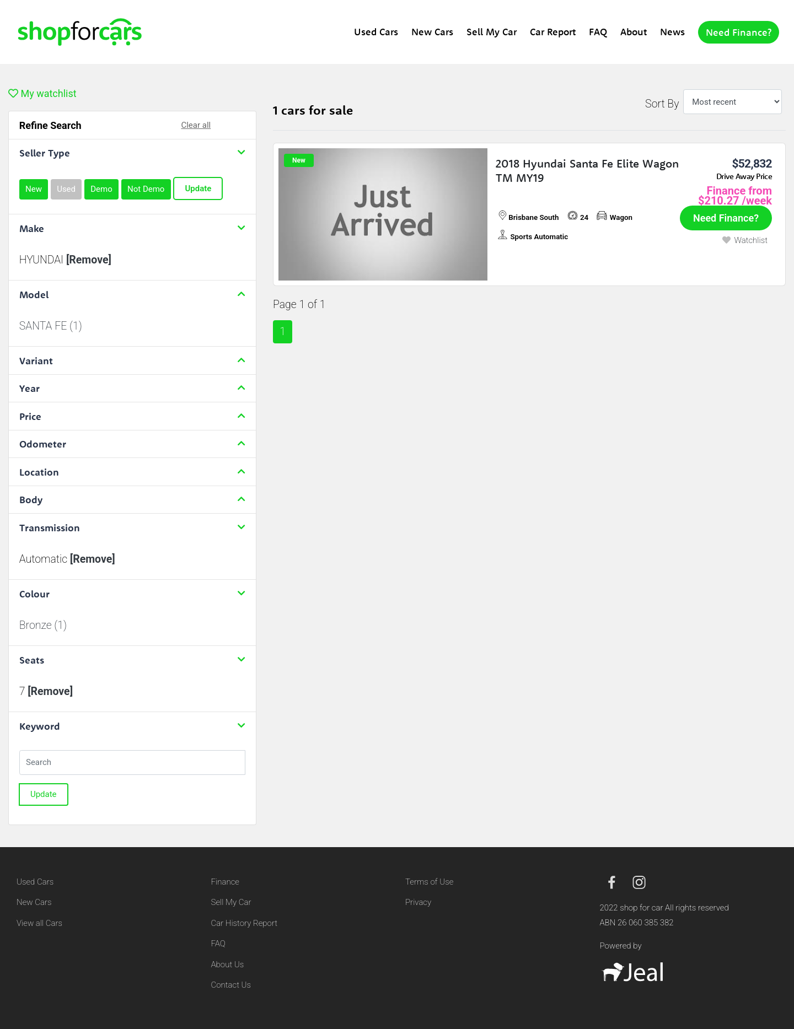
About (633, 31)
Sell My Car (491, 31)
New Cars (432, 31)
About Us (227, 964)
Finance (225, 882)
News (672, 31)
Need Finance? (738, 32)
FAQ (598, 31)
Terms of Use (429, 882)
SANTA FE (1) (50, 326)
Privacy (418, 902)
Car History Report (244, 923)
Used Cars (376, 31)
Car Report (553, 31)
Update (198, 188)
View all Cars (39, 923)
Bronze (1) (43, 625)
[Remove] (88, 260)
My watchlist (42, 93)
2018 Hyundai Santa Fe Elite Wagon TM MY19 (587, 170)
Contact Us (231, 985)
